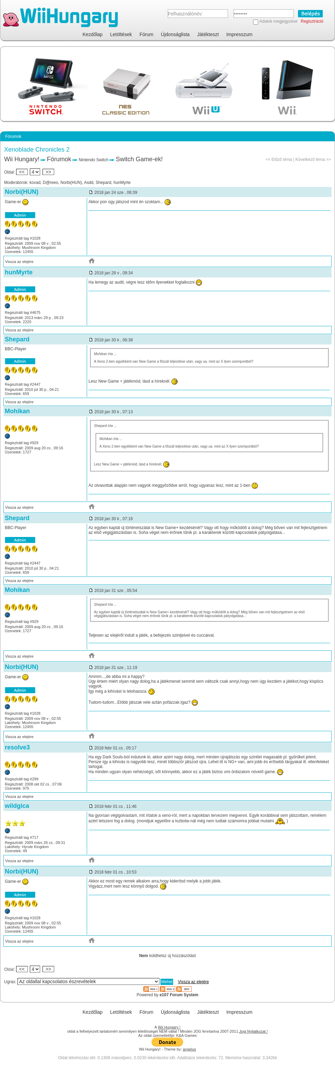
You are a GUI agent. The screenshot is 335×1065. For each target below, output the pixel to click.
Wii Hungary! (21, 159)
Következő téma (310, 159)
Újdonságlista (175, 34)
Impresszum (239, 34)
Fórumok (59, 159)
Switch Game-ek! (139, 159)
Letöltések (121, 34)
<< (21, 172)
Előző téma (282, 159)
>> (48, 172)
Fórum (146, 34)
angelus (189, 1049)
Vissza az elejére (19, 262)
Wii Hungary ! (169, 1027)
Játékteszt (208, 34)
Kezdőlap (93, 34)
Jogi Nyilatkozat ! (253, 1031)
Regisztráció (312, 21)
